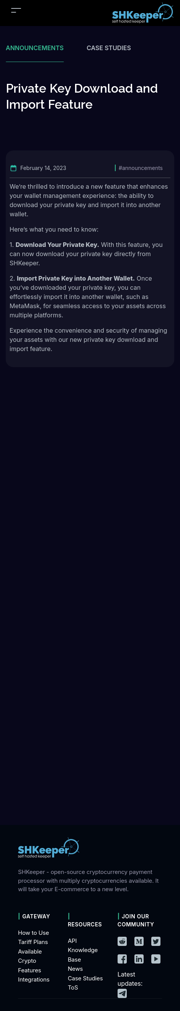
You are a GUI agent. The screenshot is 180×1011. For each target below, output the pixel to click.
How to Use (33, 932)
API (72, 940)
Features (29, 970)
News (75, 968)
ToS (73, 987)
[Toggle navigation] (16, 10)
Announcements (35, 48)
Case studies (109, 48)
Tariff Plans (33, 942)
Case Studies (85, 978)
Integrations (33, 979)
